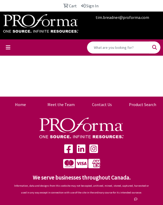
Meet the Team (61, 104)
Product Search (142, 104)
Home (20, 104)
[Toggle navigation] (8, 47)
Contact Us (102, 104)
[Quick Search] (118, 47)
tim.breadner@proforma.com (122, 17)
